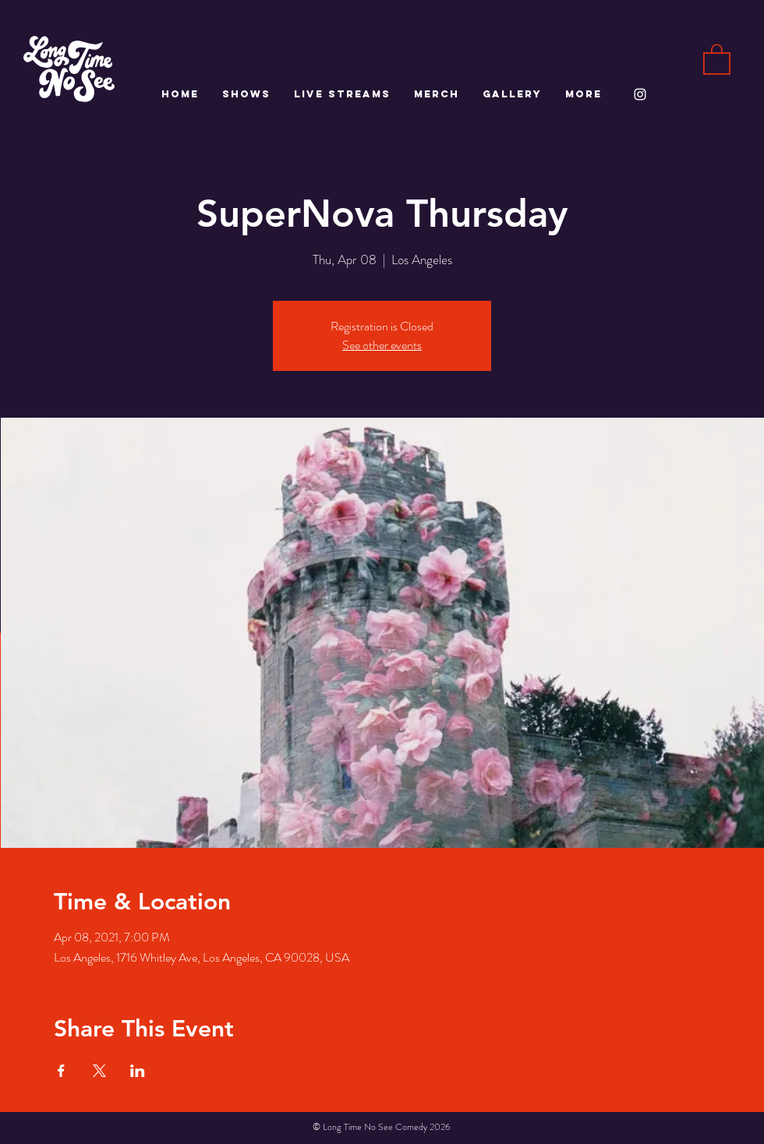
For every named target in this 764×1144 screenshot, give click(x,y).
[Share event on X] (99, 1071)
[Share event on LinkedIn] (137, 1071)
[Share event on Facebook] (61, 1071)
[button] (716, 58)
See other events (382, 345)
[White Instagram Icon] (640, 94)
